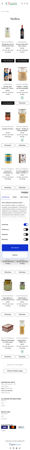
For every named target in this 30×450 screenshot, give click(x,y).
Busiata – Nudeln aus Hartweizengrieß (22, 129)
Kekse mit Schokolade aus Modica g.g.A (7, 341)
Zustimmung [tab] (5, 197)
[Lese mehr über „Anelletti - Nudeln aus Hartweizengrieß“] (22, 103)
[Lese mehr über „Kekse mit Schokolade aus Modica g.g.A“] (7, 356)
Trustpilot (3, 431)
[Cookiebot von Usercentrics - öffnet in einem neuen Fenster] (21, 193)
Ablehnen (15, 255)
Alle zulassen (15, 247)
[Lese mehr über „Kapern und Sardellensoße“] (22, 272)
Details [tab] (15, 197)
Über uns (3, 400)
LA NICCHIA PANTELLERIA (7, 126)
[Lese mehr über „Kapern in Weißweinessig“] (7, 272)
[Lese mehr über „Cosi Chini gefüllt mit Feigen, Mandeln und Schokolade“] (22, 187)
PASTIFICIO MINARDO (22, 84)
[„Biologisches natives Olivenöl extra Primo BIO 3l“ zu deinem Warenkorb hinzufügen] (7, 60)
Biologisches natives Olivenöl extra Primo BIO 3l (8, 45)
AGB (2, 416)
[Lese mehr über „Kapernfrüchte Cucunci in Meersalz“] (22, 314)
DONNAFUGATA (22, 42)
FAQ (2, 403)
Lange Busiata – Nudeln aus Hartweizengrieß (22, 341)
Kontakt (3, 406)
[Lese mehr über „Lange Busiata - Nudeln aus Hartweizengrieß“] (22, 356)
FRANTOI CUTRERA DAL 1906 (7, 42)
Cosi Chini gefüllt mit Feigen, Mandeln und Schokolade (22, 172)
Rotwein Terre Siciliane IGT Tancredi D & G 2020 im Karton (7, 87)
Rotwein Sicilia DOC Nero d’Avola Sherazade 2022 (22, 45)
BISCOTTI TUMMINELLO (7, 169)
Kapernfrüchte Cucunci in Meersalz (22, 299)
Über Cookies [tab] (24, 197)
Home (2, 11)
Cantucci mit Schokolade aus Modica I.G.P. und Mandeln (8, 172)
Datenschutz (4, 413)
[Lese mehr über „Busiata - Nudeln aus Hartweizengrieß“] (22, 145)
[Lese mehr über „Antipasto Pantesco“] (7, 145)
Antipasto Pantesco (7, 129)
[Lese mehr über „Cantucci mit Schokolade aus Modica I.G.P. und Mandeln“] (7, 187)
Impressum (4, 419)
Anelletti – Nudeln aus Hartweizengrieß (22, 87)
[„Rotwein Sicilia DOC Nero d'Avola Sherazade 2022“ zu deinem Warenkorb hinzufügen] (22, 60)
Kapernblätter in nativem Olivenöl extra (7, 299)
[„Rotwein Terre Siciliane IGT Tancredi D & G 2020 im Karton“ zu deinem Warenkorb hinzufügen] (7, 103)
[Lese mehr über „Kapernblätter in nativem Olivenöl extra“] (7, 314)
